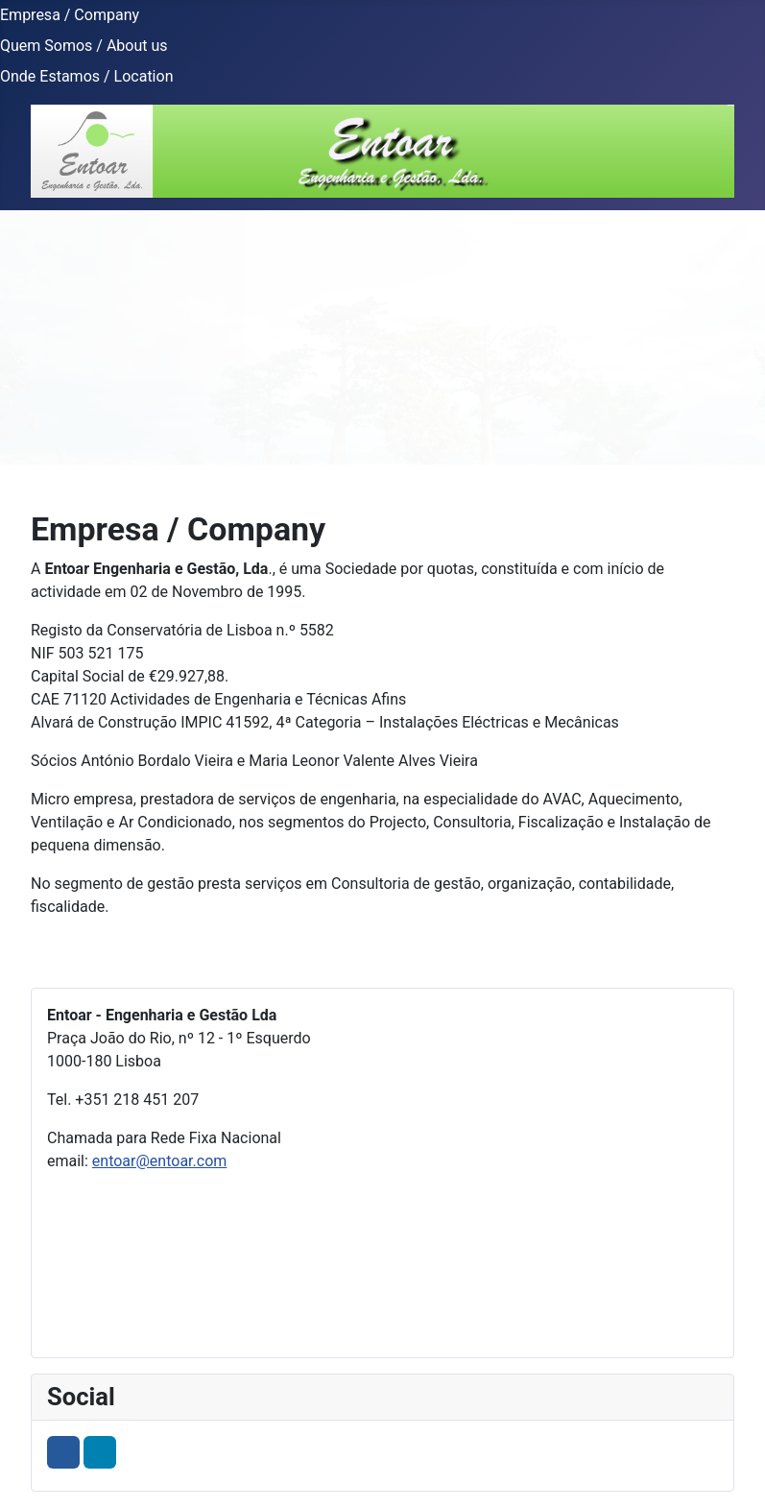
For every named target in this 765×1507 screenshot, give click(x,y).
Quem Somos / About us (84, 45)
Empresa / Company (69, 15)
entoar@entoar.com (159, 1161)
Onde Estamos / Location (86, 76)
